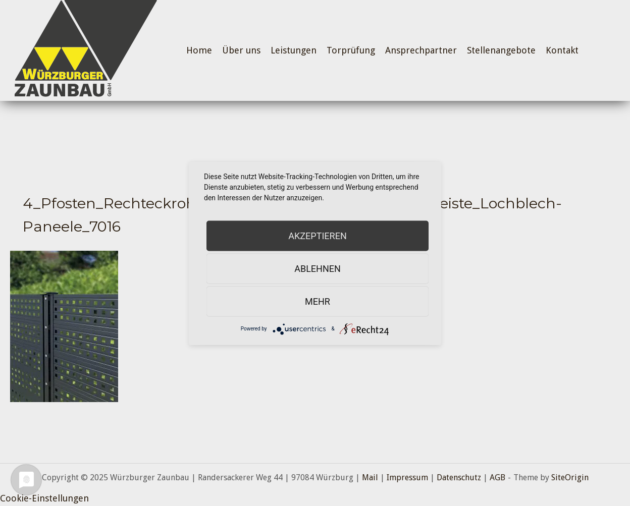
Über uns (241, 50)
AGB (497, 477)
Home (199, 50)
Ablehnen (317, 268)
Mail (370, 477)
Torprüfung (351, 50)
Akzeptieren (317, 235)
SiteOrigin (570, 477)
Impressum (407, 477)
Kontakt (562, 50)
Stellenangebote (501, 50)
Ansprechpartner (421, 50)
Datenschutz (459, 477)
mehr (317, 301)
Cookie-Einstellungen (44, 498)
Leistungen (294, 50)
